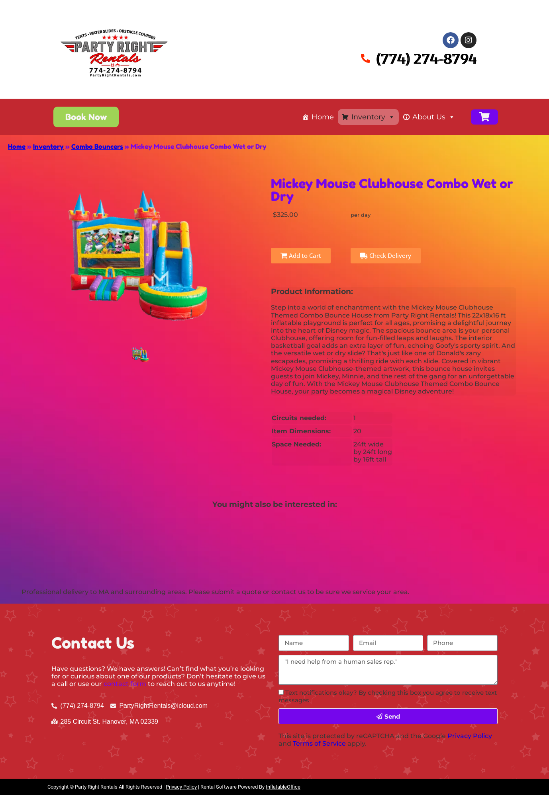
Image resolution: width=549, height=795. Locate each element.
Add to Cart (300, 255)
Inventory (373, 117)
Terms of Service (319, 743)
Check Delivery (385, 255)
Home (323, 117)
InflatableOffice (283, 787)
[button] (86, 117)
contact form (125, 684)
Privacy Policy (469, 736)
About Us (433, 117)
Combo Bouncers (97, 146)
